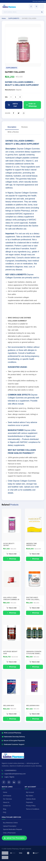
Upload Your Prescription (14, 838)
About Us (6, 802)
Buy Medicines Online (10, 823)
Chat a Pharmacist (9, 833)
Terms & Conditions (32, 809)
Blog (4, 809)
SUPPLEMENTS (13, 18)
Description (12, 127)
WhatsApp (11, 559)
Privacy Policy (30, 806)
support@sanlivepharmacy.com (15, 774)
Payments (29, 802)
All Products (7, 796)
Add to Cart (13, 105)
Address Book (30, 799)
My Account (30, 792)
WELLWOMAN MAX (32, 705)
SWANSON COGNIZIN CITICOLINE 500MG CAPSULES (33, 653)
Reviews (24, 127)
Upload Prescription (9, 826)
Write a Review (13, 132)
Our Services (7, 799)
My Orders (29, 796)
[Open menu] (41, 6)
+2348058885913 (10, 770)
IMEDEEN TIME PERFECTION (31, 544)
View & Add (11, 554)
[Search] (42, 12)
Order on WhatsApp (31, 105)
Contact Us (7, 806)
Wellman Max (8, 705)
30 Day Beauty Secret (8, 544)
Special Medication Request (12, 829)
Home (4, 18)
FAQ (4, 812)
